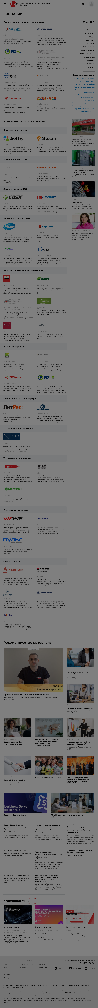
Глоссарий (43, 967)
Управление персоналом (84, 109)
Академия (90, 64)
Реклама (91, 60)
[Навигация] (4, 4)
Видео (92, 37)
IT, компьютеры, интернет (84, 78)
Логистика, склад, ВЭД (85, 84)
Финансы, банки (88, 111)
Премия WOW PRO (87, 54)
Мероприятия (89, 47)
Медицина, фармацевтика (84, 87)
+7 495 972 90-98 (86, 963)
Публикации (89, 33)
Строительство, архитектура (83, 103)
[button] (91, 4)
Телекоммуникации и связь (83, 106)
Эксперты (91, 43)
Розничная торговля (86, 95)
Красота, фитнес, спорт (85, 81)
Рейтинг (91, 67)
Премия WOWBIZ (88, 57)
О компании (43, 961)
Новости (91, 30)
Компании (90, 40)
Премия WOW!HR (88, 50)
